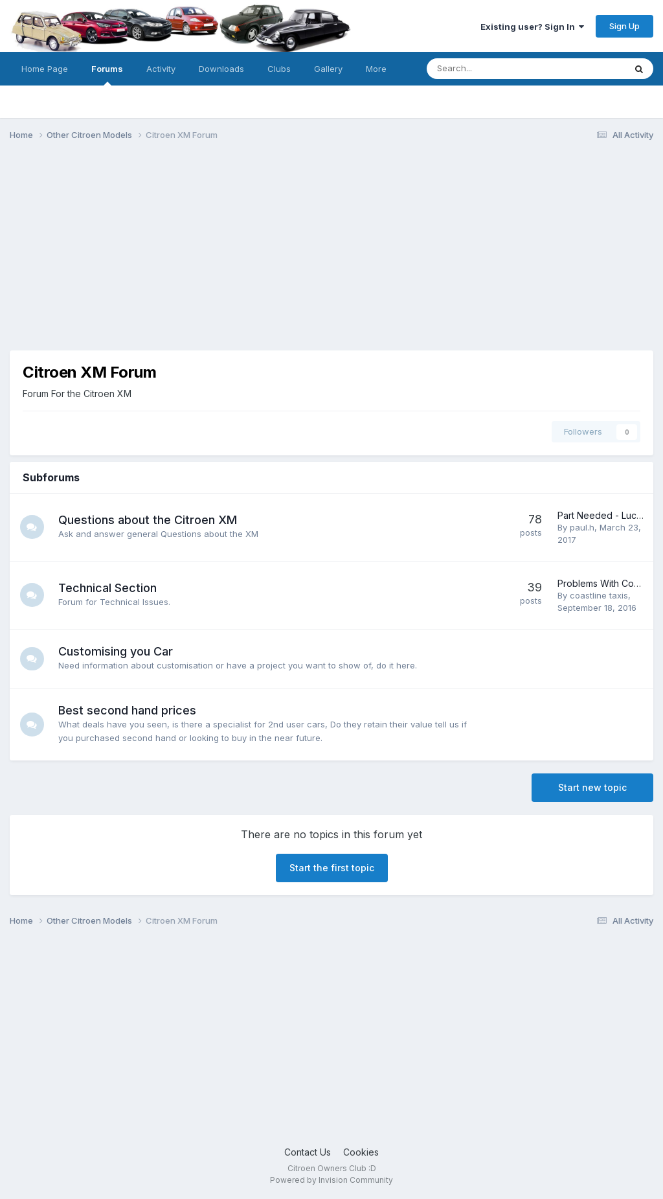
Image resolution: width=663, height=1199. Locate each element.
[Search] (492, 68)
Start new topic (592, 787)
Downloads (221, 68)
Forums (107, 74)
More (376, 68)
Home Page (44, 68)
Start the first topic (331, 867)
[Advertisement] (331, 251)
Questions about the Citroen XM (149, 520)
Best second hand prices (129, 710)
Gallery (328, 68)
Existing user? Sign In (532, 26)
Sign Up (624, 26)
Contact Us (307, 1152)
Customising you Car (117, 651)
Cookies (361, 1152)
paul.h (582, 527)
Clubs (279, 68)
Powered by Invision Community (331, 1180)
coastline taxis (599, 595)
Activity (160, 68)
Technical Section (109, 588)
